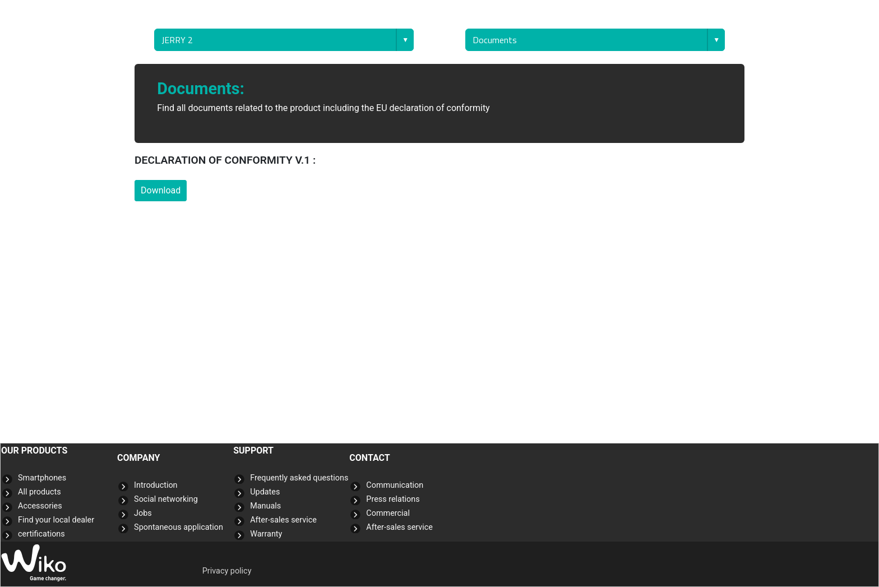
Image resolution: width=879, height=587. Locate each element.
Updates (265, 492)
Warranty (266, 534)
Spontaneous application (178, 527)
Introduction (155, 485)
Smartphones (42, 478)
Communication (394, 485)
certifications (41, 534)
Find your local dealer (56, 520)
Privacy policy (227, 571)
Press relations (392, 499)
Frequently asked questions (299, 478)
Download (161, 190)
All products (39, 492)
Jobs (143, 513)
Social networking (166, 499)
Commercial (388, 513)
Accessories (40, 506)
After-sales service (283, 520)
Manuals (265, 506)
